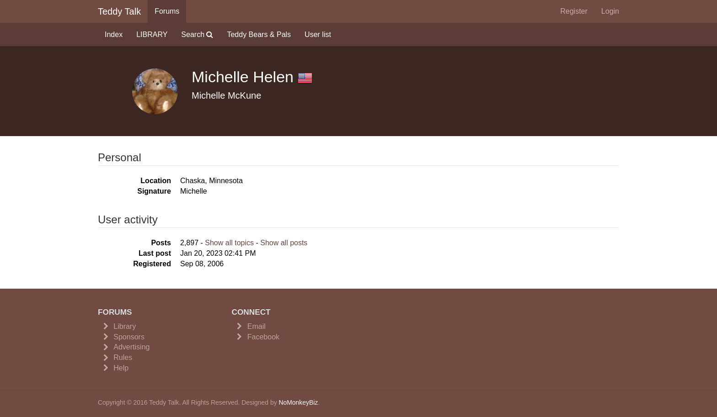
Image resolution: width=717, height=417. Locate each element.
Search (197, 34)
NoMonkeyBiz (298, 402)
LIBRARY (151, 34)
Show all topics (229, 243)
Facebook (263, 337)
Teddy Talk (119, 11)
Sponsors (128, 337)
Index (114, 34)
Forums (167, 11)
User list (318, 34)
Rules (122, 357)
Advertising (131, 347)
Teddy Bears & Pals (259, 34)
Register (574, 11)
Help (120, 368)
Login (610, 11)
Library (124, 326)
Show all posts (283, 243)
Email (256, 326)
